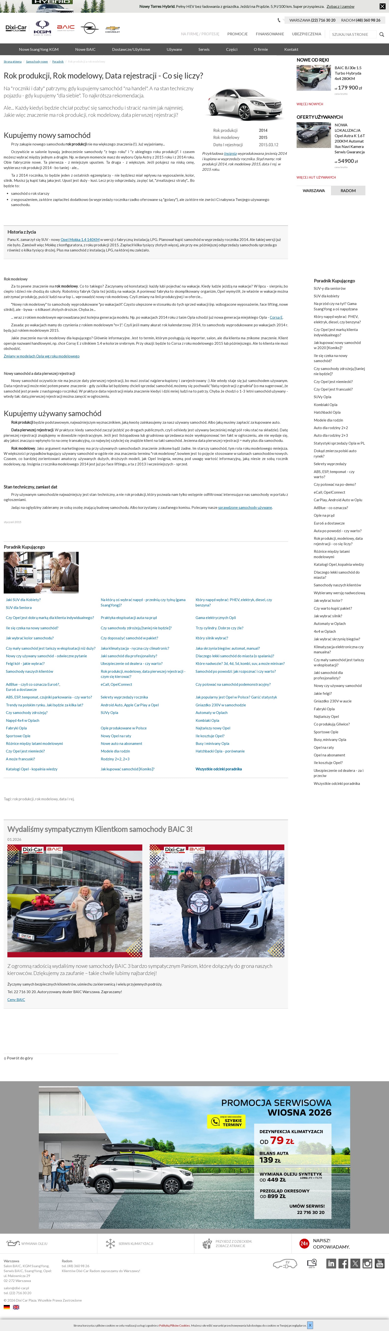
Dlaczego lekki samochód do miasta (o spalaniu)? (235, 656)
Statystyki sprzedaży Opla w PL (339, 443)
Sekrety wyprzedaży (330, 463)
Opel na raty (324, 747)
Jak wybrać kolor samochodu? (30, 638)
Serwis (204, 49)
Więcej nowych (310, 104)
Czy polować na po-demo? (335, 484)
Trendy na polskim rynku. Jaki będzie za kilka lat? (44, 705)
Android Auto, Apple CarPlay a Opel (130, 705)
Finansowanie (270, 34)
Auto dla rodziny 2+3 (331, 435)
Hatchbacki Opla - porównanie (220, 751)
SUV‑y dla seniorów (330, 288)
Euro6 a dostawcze (21, 689)
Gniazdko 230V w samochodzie (221, 705)
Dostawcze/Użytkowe (131, 49)
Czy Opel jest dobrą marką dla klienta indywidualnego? (50, 617)
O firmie (261, 49)
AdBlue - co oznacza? (331, 507)
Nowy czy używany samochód (338, 685)
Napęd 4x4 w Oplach (22, 720)
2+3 (126, 759)
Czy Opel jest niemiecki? (25, 751)
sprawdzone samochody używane (245, 507)
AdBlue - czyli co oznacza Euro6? (32, 684)
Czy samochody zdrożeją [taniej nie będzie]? (136, 628)
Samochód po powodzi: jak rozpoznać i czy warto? (236, 671)
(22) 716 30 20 (20, 1293)
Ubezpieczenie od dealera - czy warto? (132, 663)
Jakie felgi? (323, 693)
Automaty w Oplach (212, 712)
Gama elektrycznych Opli (216, 617)
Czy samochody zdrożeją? (27, 712)
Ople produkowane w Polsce (124, 728)
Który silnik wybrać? (212, 638)
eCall (105, 684)
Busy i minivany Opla (212, 743)
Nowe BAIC (85, 49)
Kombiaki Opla (207, 720)
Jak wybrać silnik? (328, 616)
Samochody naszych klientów (29, 671)
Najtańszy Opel (326, 716)
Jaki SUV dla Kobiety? (23, 599)
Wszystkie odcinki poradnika (219, 769)
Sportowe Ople (18, 736)
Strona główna (13, 61)
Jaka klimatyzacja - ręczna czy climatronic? (135, 648)
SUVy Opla (109, 712)
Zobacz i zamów (340, 6)
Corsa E (276, 317)
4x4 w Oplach (325, 631)
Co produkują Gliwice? (332, 724)
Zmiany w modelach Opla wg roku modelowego (42, 356)
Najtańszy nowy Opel (213, 728)
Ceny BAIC (16, 999)
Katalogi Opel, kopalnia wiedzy (339, 564)
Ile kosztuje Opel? (210, 736)
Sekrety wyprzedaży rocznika (124, 697)
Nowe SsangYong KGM (39, 49)
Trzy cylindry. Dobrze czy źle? (220, 628)
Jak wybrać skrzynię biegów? (337, 639)
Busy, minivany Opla (330, 739)
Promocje (237, 34)
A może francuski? (20, 759)
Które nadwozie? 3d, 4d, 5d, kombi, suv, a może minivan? (240, 663)
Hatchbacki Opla (327, 412)
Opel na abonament (329, 755)
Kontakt (291, 49)
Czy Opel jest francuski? (333, 389)
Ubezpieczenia (306, 34)
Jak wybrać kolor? (328, 600)
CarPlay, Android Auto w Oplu (338, 500)
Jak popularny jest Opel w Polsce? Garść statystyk (236, 697)
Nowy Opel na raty (116, 736)
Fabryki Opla (16, 728)
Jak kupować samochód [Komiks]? (128, 769)
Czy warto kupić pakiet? (333, 608)
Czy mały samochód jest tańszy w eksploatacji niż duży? (51, 648)
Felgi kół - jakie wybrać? (25, 663)
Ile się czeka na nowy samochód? (32, 628)
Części (231, 49)
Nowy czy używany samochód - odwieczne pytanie (46, 656)
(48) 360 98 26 (78, 1266)
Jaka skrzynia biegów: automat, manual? (228, 648)
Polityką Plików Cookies (174, 1325)
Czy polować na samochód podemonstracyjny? (233, 684)
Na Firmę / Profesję (200, 34)
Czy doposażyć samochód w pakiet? (129, 638)
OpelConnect (121, 684)
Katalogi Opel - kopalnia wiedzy (32, 769)
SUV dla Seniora (19, 607)
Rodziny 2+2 (111, 759)
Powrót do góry (18, 1058)
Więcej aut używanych (316, 177)
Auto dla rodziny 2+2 (331, 427)
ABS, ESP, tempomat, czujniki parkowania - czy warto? (49, 697)
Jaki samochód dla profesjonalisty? (129, 656)
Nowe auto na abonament (121, 743)
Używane (174, 49)
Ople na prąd (324, 515)
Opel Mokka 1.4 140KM (80, 239)
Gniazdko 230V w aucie (333, 701)
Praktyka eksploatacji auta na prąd (129, 617)
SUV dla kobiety (326, 296)
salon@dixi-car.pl (16, 1288)
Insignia (230, 153)
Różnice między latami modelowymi (34, 743)
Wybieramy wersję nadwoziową (339, 593)
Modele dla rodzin (115, 751)
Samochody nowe (37, 61)
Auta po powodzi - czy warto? (338, 530)
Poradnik (58, 61)
